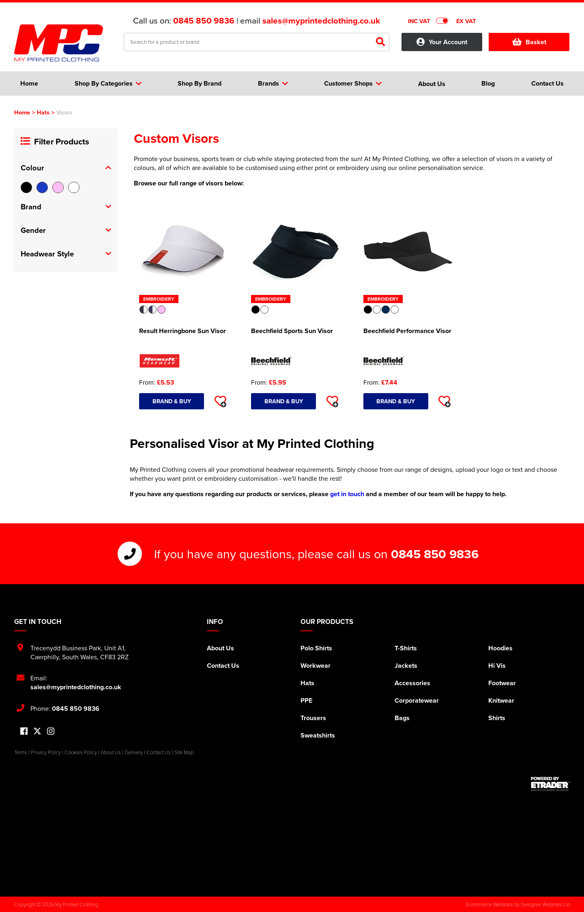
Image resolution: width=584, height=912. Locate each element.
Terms (20, 752)
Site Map (183, 752)
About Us (220, 648)
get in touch (347, 494)
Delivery (134, 752)
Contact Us (223, 665)
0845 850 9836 (203, 21)
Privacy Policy (46, 752)
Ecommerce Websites (489, 904)
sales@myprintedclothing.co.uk (321, 21)
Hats (43, 112)
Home (22, 112)
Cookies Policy (80, 752)
